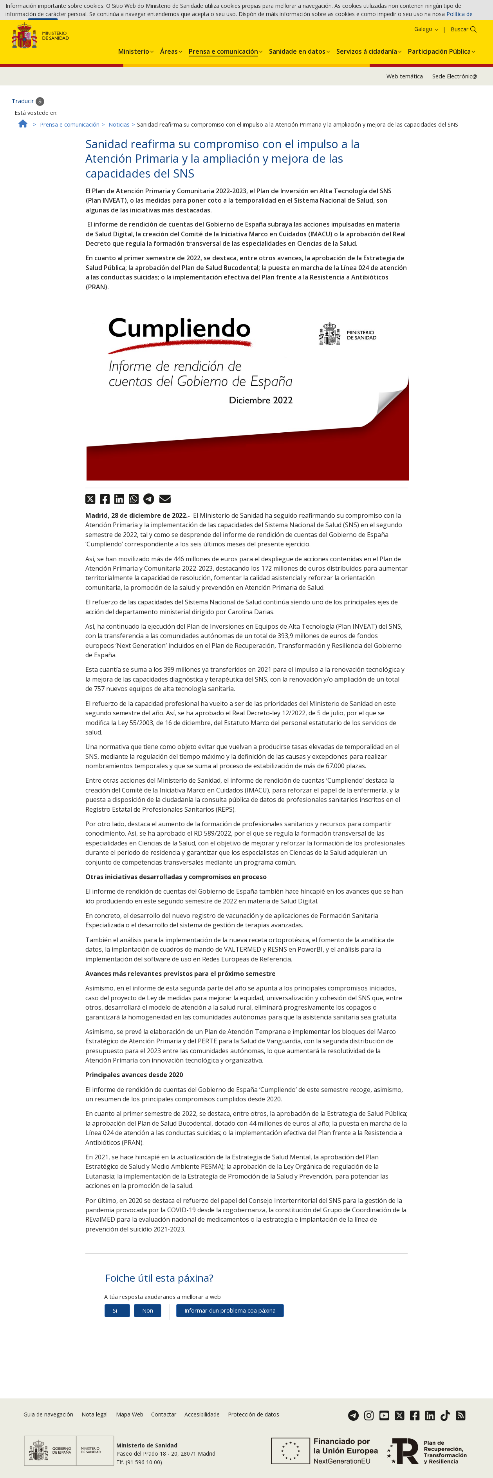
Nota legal (94, 1427)
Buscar (459, 69)
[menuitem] (134, 89)
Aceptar (43, 28)
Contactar (163, 1427)
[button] (134, 89)
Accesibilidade (202, 1427)
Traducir (28, 141)
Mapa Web (129, 1427)
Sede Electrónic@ (454, 116)
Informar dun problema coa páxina (230, 1350)
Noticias (119, 164)
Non (147, 1350)
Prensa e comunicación (69, 164)
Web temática (404, 116)
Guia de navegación (48, 1427)
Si (115, 1350)
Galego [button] (426, 69)
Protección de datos (253, 1427)
